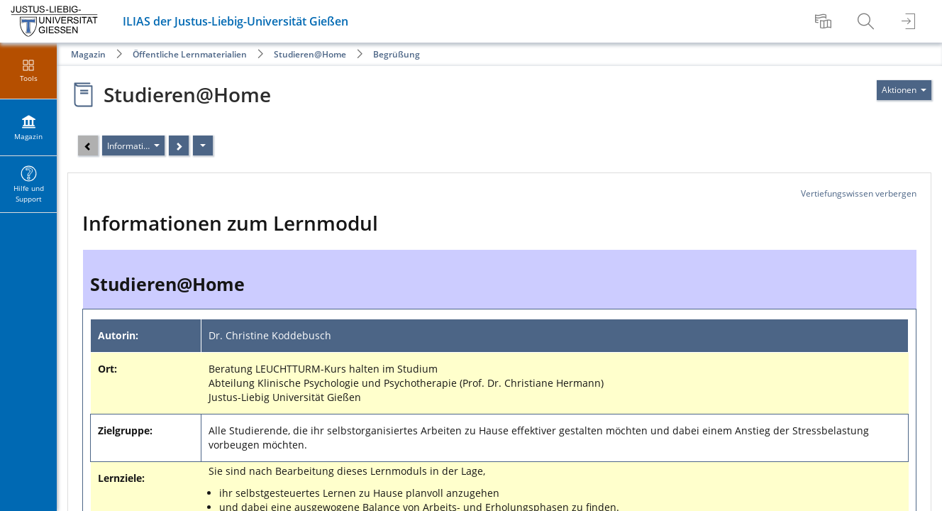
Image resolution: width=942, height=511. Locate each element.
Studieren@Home (310, 54)
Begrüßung (396, 54)
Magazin (88, 54)
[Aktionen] (203, 145)
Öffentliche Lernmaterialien (190, 54)
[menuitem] (825, 21)
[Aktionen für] (904, 90)
